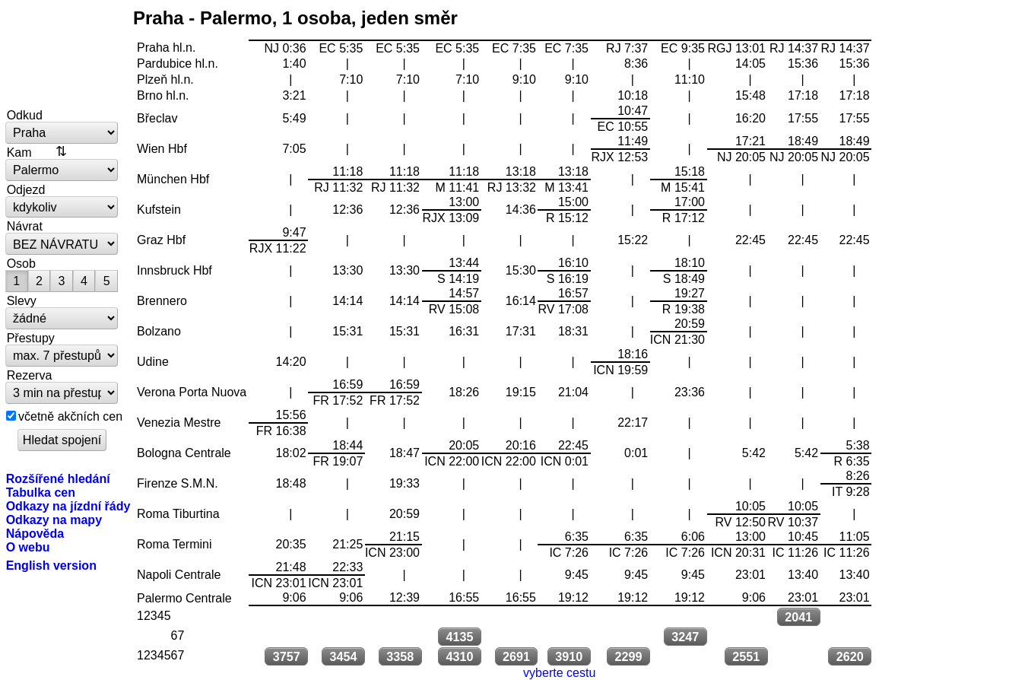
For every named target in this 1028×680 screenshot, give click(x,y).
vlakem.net (62, 54)
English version (51, 565)
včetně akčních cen (70, 416)
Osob (21, 263)
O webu (28, 547)
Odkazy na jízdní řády (68, 506)
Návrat (25, 226)
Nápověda (35, 533)
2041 (798, 617)
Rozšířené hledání (58, 478)
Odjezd (26, 189)
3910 (568, 656)
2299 (628, 656)
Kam (19, 152)
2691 (516, 656)
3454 (343, 656)
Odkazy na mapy (54, 519)
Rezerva (29, 375)
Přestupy (31, 338)
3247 (685, 636)
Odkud (25, 115)
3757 (286, 656)
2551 (746, 656)
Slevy (21, 300)
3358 (400, 656)
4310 (459, 656)
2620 (850, 656)
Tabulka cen (40, 492)
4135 (459, 636)
